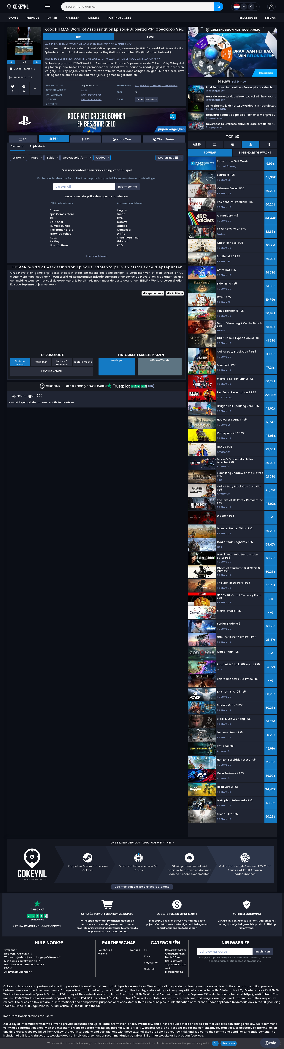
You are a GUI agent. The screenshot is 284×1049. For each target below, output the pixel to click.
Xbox (147, 956)
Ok (215, 1043)
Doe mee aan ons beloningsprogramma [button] (142, 887)
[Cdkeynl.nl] (17, 6)
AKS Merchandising (174, 970)
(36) (130, 386)
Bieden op (17, 146)
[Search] (218, 6)
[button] (271, 6)
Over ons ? (10, 950)
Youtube (135, 950)
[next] (37, 62)
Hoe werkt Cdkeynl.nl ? (18, 953)
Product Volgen (51, 371)
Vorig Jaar (41, 362)
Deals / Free (172, 957)
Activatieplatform (75, 157)
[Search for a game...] (142, 6)
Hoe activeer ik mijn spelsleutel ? (24, 964)
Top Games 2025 (175, 964)
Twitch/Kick (104, 950)
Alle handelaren (96, 256)
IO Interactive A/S (91, 94)
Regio (34, 157)
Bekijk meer (239, 81)
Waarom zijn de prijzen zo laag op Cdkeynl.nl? (32, 957)
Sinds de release (20, 363)
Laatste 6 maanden (62, 363)
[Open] (47, 6)
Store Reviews (173, 961)
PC (137, 85)
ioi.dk (84, 90)
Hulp (270, 1043)
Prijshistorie (37, 146)
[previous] (11, 62)
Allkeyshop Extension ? (18, 972)
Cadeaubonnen (175, 953)
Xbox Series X (169, 85)
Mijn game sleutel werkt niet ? (22, 961)
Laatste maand (83, 362)
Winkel (17, 157)
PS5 (147, 85)
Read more (228, 1043)
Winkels (102, 953)
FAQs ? (8, 968)
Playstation (151, 962)
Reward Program (175, 950)
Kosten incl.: (168, 157)
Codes (100, 157)
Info (78, 37)
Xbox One (155, 85)
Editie (50, 157)
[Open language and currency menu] (245, 6)
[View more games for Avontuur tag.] (151, 100)
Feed (150, 37)
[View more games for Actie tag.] (139, 100)
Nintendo (149, 969)
